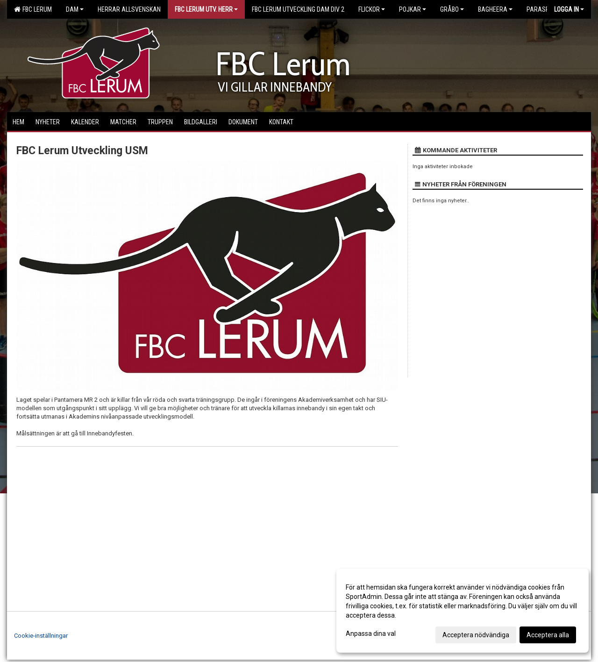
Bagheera (495, 9)
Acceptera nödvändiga (475, 635)
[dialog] (462, 611)
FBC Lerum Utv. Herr (206, 9)
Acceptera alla (548, 635)
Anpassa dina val (371, 633)
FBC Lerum (33, 9)
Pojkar (412, 9)
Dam (75, 9)
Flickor (371, 9)
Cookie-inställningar (41, 635)
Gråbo (452, 9)
